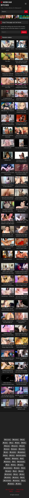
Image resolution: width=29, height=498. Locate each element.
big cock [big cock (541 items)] (15, 446)
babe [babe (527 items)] (18, 442)
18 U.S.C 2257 (10, 489)
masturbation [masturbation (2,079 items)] (8, 468)
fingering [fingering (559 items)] (16, 458)
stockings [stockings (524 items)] (17, 480)
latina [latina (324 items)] (14, 464)
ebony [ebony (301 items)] (12, 455)
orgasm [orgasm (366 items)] (9, 471)
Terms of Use (19, 489)
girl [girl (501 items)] (22, 458)
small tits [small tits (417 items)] (8, 477)
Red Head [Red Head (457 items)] (8, 474)
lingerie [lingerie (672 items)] (21, 464)
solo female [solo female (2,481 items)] (8, 480)
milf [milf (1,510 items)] (24, 468)
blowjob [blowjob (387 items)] (15, 449)
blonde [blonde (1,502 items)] (7, 449)
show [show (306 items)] (22, 474)
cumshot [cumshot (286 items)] (13, 452)
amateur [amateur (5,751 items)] (16, 439)
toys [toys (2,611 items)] (24, 480)
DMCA (11, 491)
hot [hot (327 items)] (8, 464)
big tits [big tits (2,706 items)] (22, 446)
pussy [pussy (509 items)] (21, 471)
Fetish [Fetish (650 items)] (8, 458)
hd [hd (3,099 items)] (14, 461)
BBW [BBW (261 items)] (24, 442)
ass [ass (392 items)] (12, 442)
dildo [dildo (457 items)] (6, 455)
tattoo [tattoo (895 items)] (18, 483)
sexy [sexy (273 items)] (16, 474)
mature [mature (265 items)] (17, 468)
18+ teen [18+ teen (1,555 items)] (8, 439)
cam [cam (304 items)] (6, 452)
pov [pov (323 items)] (15, 471)
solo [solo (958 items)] (23, 477)
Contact (18, 491)
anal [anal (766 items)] (23, 439)
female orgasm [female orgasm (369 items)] (21, 455)
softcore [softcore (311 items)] (16, 477)
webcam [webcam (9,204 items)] (12, 483)
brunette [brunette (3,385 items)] (22, 449)
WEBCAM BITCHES (6, 3)
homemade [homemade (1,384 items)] (21, 461)
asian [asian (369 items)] (6, 442)
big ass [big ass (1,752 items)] (7, 446)
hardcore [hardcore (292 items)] (8, 461)
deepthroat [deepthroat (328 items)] (22, 452)
